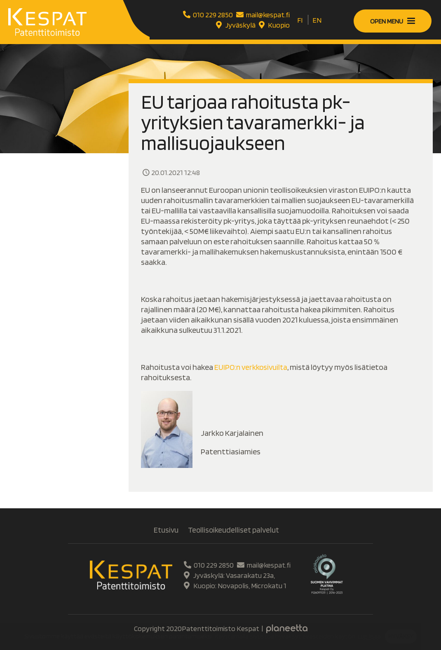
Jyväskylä (235, 25)
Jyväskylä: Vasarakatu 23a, (228, 575)
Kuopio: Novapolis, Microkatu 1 (234, 585)
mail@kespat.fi (262, 14)
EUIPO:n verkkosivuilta (252, 367)
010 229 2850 (207, 14)
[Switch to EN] (317, 20)
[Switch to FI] (300, 20)
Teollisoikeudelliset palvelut (234, 530)
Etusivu (165, 530)
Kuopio (273, 25)
